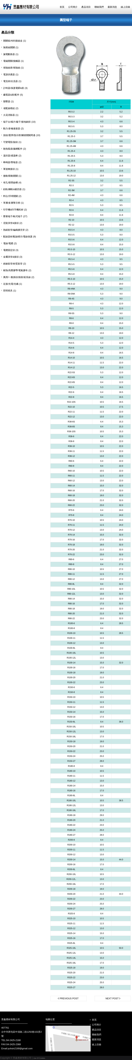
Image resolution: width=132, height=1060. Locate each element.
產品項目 (96, 1029)
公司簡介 (96, 1024)
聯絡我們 (96, 1034)
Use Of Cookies (39, 1058)
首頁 (94, 1019)
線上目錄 (96, 1044)
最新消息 (96, 1039)
